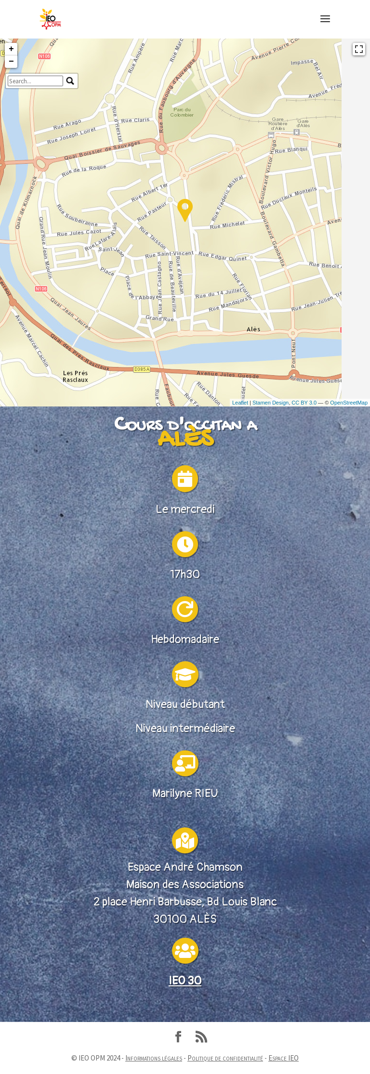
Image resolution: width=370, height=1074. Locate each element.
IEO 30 (185, 999)
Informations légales (153, 1057)
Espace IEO (283, 1057)
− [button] (11, 147)
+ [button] (11, 134)
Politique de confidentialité (225, 1057)
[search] (35, 166)
